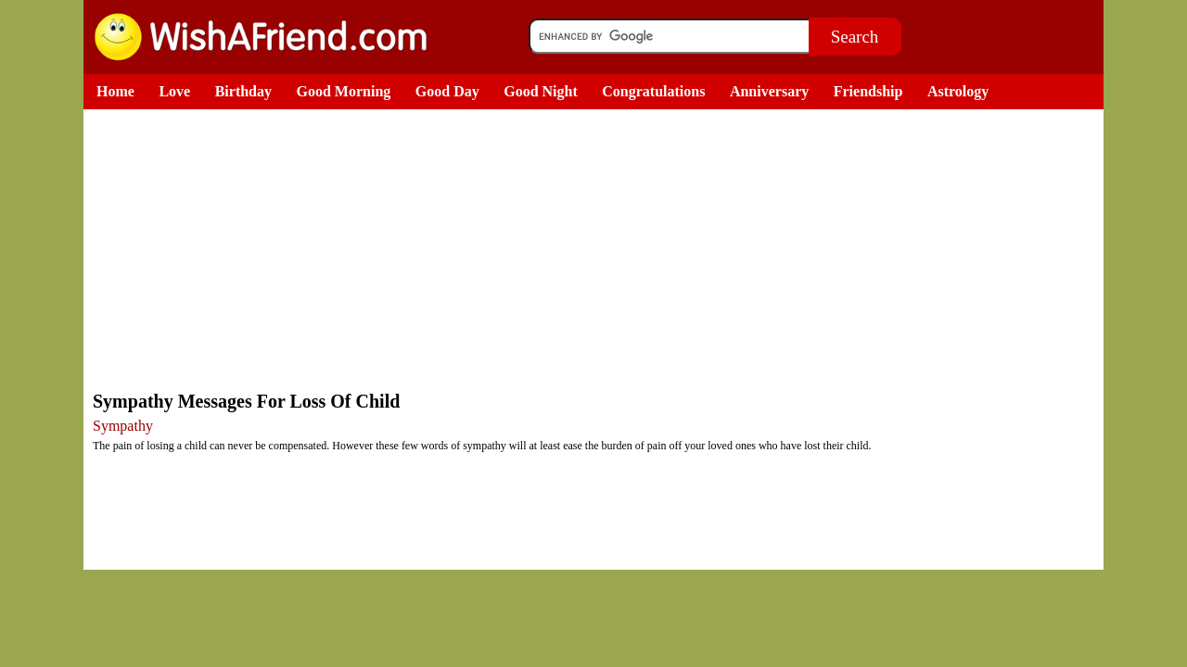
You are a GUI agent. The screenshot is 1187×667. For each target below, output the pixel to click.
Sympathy (123, 426)
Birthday (243, 91)
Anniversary (769, 91)
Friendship (868, 91)
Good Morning (344, 91)
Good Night (541, 91)
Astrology (958, 91)
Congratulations (653, 91)
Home (115, 91)
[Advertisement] (598, 248)
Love (174, 91)
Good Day (447, 91)
